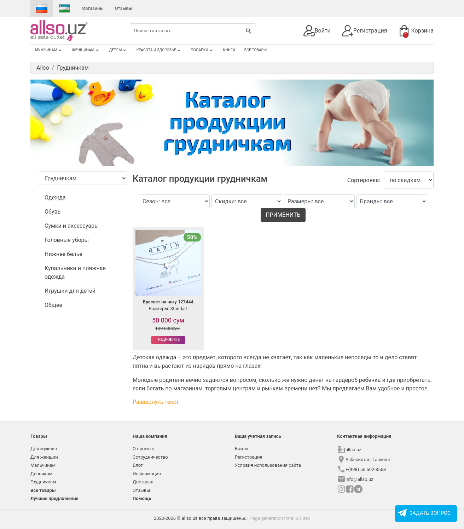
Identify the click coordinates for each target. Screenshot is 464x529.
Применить (283, 214)
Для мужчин (43, 448)
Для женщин (44, 457)
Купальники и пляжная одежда (75, 272)
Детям (118, 50)
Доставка (143, 481)
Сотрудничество (150, 457)
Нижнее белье (63, 254)
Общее (53, 305)
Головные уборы (67, 240)
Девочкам (41, 473)
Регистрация (364, 30)
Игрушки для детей (70, 290)
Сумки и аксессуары (72, 225)
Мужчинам (49, 50)
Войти (317, 30)
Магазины (92, 8)
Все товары (255, 50)
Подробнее (168, 339)
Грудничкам (43, 481)
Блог (138, 465)
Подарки (202, 50)
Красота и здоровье (159, 50)
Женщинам (86, 50)
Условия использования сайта (268, 465)
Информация (147, 473)
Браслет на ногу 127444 (168, 301)
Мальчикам (43, 465)
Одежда (55, 197)
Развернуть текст (156, 402)
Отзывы (123, 8)
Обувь (52, 211)
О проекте (143, 448)
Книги (229, 50)
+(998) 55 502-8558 (366, 469)
